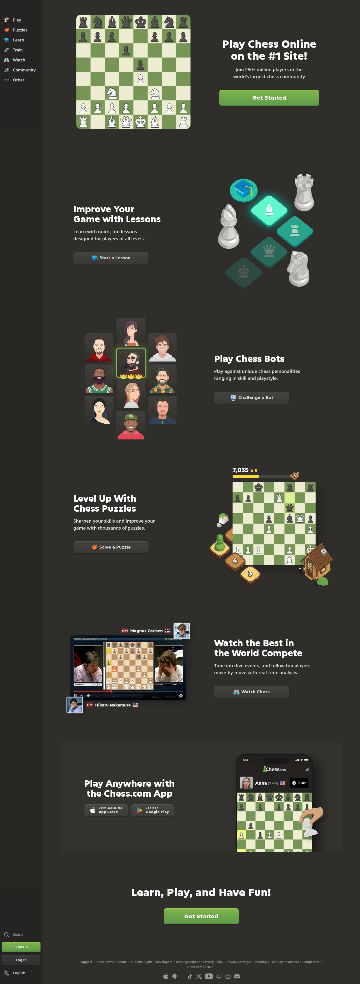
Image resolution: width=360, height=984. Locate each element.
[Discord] (237, 976)
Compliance (311, 962)
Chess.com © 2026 (200, 967)
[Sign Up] (21, 947)
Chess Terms (105, 962)
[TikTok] (190, 976)
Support (86, 962)
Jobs (149, 962)
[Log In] (21, 960)
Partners (292, 962)
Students (136, 962)
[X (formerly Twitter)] (199, 976)
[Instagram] (228, 976)
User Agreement (188, 962)
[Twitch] (219, 976)
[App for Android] (175, 976)
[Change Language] (21, 973)
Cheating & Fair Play (268, 962)
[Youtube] (209, 976)
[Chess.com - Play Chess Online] (21, 8)
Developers (164, 962)
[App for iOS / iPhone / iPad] (166, 976)
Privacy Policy (213, 962)
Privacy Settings (238, 962)
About (122, 962)
